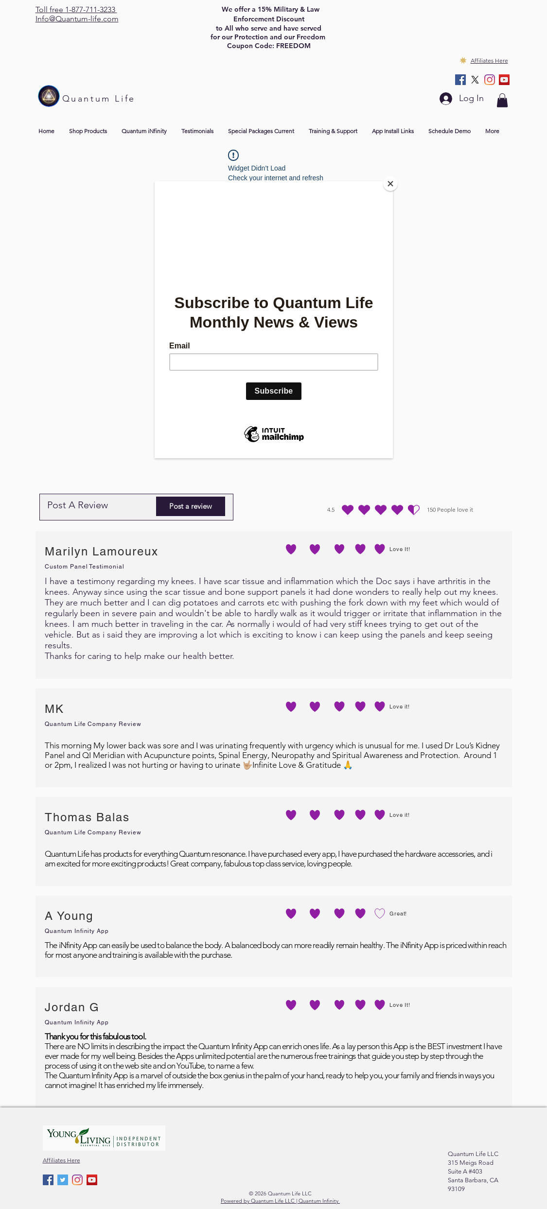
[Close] (390, 183)
